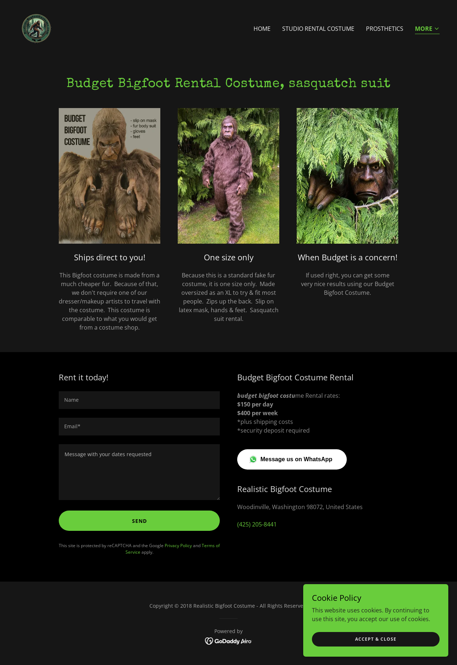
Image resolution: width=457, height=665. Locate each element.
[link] (36, 27)
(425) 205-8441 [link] (257, 524)
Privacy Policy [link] (178, 545)
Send (139, 520)
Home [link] (262, 29)
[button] (427, 29)
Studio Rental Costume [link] (318, 29)
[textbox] (139, 400)
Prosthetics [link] (384, 29)
